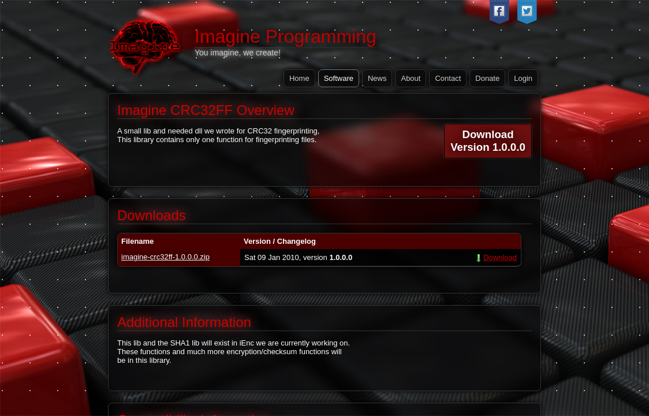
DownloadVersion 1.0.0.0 (487, 140)
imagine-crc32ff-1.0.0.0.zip (165, 256)
